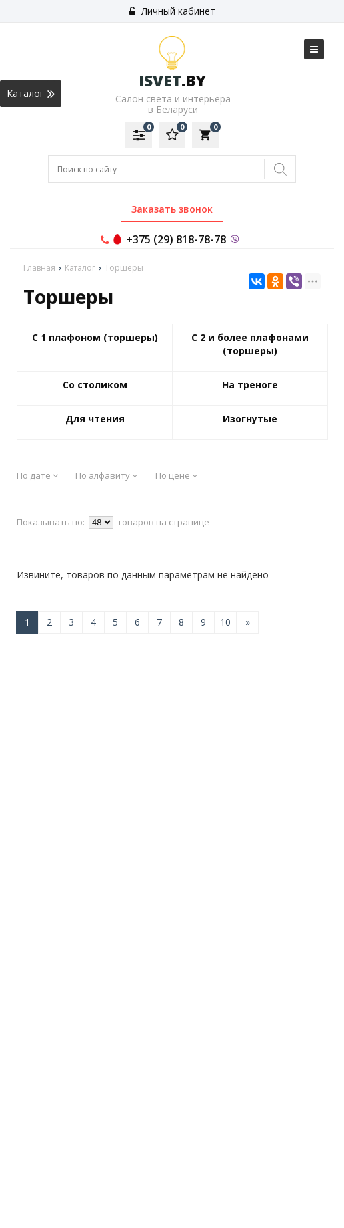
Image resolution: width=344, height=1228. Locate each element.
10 (225, 622)
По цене (176, 475)
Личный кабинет (172, 11)
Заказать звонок (172, 209)
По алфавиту (106, 475)
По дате (37, 475)
